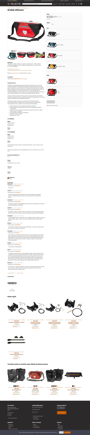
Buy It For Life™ (78, 0)
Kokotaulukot (60, 426)
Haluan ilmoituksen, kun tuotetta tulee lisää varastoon (20, 70)
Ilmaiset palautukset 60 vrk (47, 0)
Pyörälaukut (19, 8)
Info (73, 4)
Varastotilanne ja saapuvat (13, 69)
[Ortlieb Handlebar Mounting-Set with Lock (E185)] (73, 314)
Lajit (55, 4)
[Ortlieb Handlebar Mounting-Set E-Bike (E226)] (35, 314)
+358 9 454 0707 (38, 407)
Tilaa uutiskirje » (61, 412)
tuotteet (61, 4)
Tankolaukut (25, 8)
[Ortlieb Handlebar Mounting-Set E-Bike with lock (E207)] (55, 314)
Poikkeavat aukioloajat (12, 418)
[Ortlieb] (12, 286)
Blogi (59, 424)
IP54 (9, 156)
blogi (68, 4)
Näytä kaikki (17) (11, 273)
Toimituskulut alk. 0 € (29, 0)
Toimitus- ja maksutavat (13, 428)
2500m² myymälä (64, 0)
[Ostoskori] (78, 4)
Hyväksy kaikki (67, 432)
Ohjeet (9, 427)
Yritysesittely (60, 428)
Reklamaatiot (10, 426)
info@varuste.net (36, 409)
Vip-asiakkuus (35, 426)
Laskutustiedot (36, 419)
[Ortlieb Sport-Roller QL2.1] (17, 381)
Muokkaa (61, 432)
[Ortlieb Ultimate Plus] (35, 381)
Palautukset (10, 424)
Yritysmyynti (35, 417)
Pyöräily (13, 8)
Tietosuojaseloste (36, 427)
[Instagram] (61, 408)
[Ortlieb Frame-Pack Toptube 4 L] (73, 381)
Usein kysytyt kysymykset (38, 416)
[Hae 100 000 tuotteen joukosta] (37, 4)
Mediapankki (60, 427)
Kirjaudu (34, 424)
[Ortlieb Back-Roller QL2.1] (55, 381)
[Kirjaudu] (76, 4)
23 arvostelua (24, 78)
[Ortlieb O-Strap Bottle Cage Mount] (17, 346)
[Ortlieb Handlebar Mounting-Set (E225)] (17, 314)
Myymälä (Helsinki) (15, 73)
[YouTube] (63, 408)
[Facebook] (58, 408)
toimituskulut (60, 16)
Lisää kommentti (20, 273)
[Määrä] (49, 24)
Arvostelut (12, 0)
